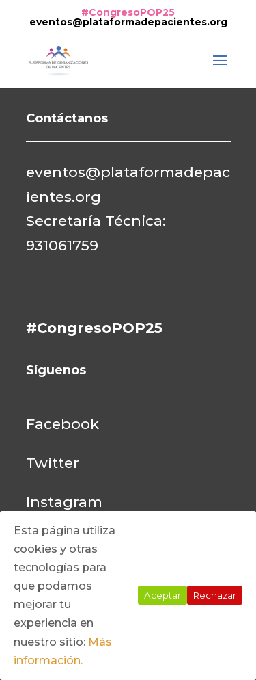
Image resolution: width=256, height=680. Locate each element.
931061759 (62, 245)
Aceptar (162, 595)
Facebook (62, 423)
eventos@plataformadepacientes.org (128, 22)
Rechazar (214, 595)
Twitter (52, 462)
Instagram (64, 501)
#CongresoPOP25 (128, 12)
